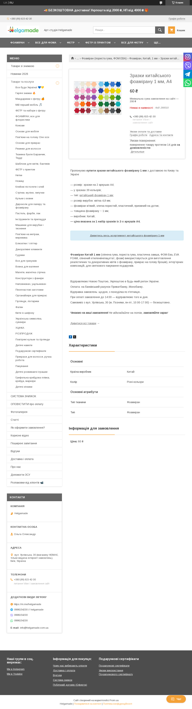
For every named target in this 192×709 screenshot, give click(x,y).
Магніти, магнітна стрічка (30, 272)
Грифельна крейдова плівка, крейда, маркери (32, 379)
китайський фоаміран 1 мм (96, 195)
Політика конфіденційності (117, 703)
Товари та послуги (22, 81)
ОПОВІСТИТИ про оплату (27, 404)
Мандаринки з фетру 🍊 (29, 98)
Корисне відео (20, 435)
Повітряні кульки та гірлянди (32, 339)
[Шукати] (160, 30)
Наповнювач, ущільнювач (30, 284)
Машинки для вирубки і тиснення (29, 227)
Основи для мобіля (27, 131)
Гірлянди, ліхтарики (27, 301)
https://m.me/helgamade (27, 604)
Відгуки (15, 451)
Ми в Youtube (14, 673)
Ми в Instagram (15, 669)
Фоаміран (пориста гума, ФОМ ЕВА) (104, 58)
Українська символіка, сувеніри (28, 320)
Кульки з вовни (24, 198)
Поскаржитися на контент (87, 703)
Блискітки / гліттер (26, 243)
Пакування (21, 366)
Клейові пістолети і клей (29, 186)
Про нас (16, 466)
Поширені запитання (24, 443)
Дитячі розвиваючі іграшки (31, 371)
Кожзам (19, 125)
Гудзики (20, 255)
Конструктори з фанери (29, 278)
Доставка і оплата (22, 459)
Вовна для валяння (27, 266)
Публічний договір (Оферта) (70, 684)
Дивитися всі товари (83, 323)
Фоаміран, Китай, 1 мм (143, 58)
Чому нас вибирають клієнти (70, 665)
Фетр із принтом (98, 42)
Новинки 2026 (19, 73)
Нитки (18, 175)
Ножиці (19, 181)
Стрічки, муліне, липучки (29, 192)
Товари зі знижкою (22, 66)
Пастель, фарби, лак (27, 213)
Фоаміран (17, 42)
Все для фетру (132, 42)
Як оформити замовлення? (28, 427)
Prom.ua (114, 700)
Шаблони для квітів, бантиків (32, 163)
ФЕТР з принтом (25, 169)
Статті (15, 419)
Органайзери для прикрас (31, 295)
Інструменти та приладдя (30, 219)
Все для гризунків (26, 260)
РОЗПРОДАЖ (23, 333)
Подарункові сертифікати (30, 351)
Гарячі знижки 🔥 (25, 93)
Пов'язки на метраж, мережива (27, 236)
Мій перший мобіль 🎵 (28, 104)
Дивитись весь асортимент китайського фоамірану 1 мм (127, 235)
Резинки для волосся (28, 148)
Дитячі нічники (23, 386)
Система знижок (62, 680)
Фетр (71, 42)
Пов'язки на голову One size (32, 137)
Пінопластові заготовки (29, 289)
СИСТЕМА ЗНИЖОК (23, 396)
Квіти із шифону (24, 312)
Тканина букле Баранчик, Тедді (30, 156)
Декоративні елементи (28, 249)
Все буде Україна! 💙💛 (29, 87)
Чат (176, 699)
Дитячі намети (23, 345)
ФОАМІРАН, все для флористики (27, 118)
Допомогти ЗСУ (20, 474)
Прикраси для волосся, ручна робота (33, 358)
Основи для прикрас (27, 142)
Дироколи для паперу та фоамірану (30, 206)
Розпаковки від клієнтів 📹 (27, 482)
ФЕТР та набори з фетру (30, 110)
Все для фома (45, 42)
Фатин (19, 307)
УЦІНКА (19, 327)
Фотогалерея (19, 411)
